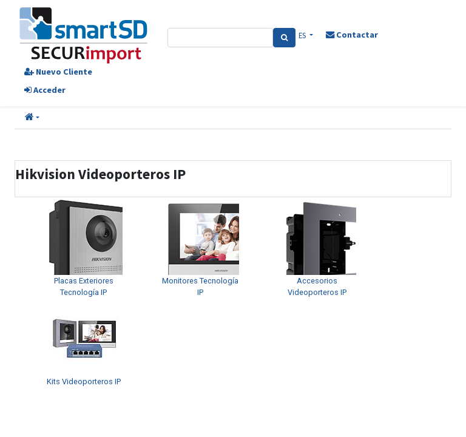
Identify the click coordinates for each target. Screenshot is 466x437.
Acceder (45, 89)
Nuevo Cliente (58, 71)
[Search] (284, 37)
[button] (32, 117)
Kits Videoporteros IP (84, 381)
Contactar (352, 34)
